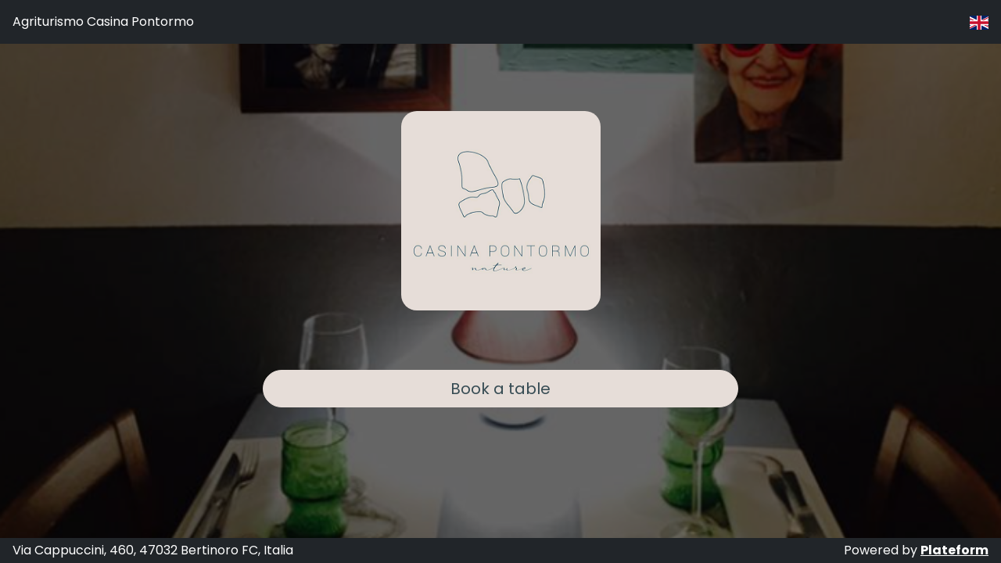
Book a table (500, 389)
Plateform (954, 550)
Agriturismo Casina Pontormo (103, 21)
